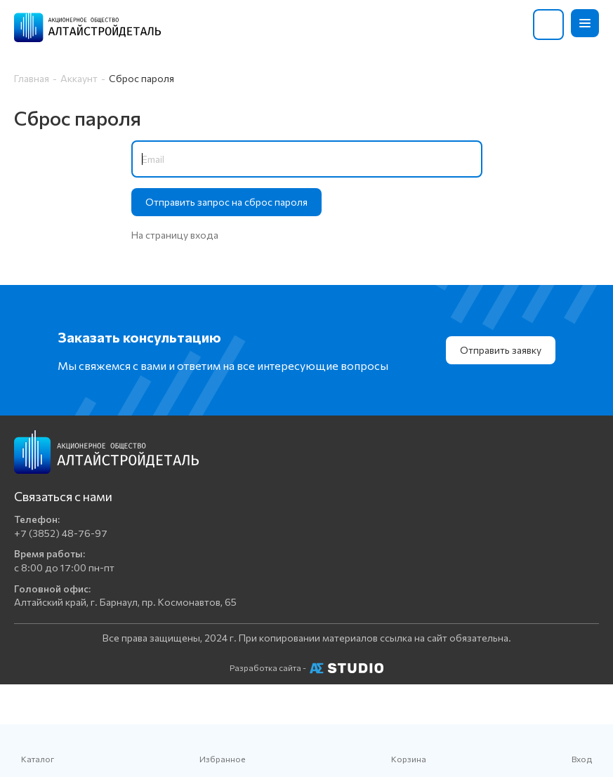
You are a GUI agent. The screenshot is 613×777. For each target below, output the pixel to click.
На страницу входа (174, 235)
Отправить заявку (500, 350)
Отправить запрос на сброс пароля (226, 202)
